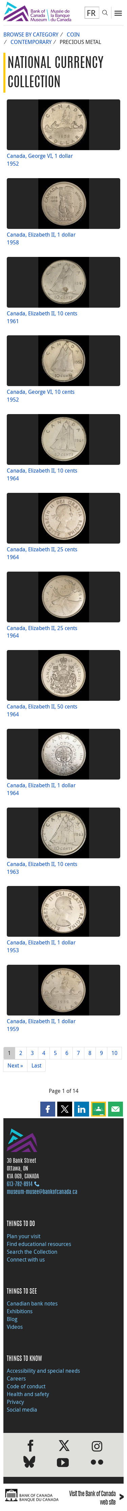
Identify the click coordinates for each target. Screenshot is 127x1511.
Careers (16, 1378)
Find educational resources (39, 1244)
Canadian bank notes (32, 1303)
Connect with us (26, 1259)
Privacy (15, 1402)
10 (114, 1053)
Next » (15, 1065)
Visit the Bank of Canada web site (96, 1498)
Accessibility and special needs (43, 1370)
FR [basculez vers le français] (91, 12)
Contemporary (30, 42)
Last (36, 1065)
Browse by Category (30, 34)
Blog (12, 1319)
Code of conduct (26, 1386)
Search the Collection (32, 1251)
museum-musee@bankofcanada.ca (42, 1192)
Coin (73, 34)
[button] (47, 1109)
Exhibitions (20, 1311)
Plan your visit (23, 1236)
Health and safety (28, 1394)
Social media (22, 1409)
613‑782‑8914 (20, 1184)
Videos (15, 1326)
